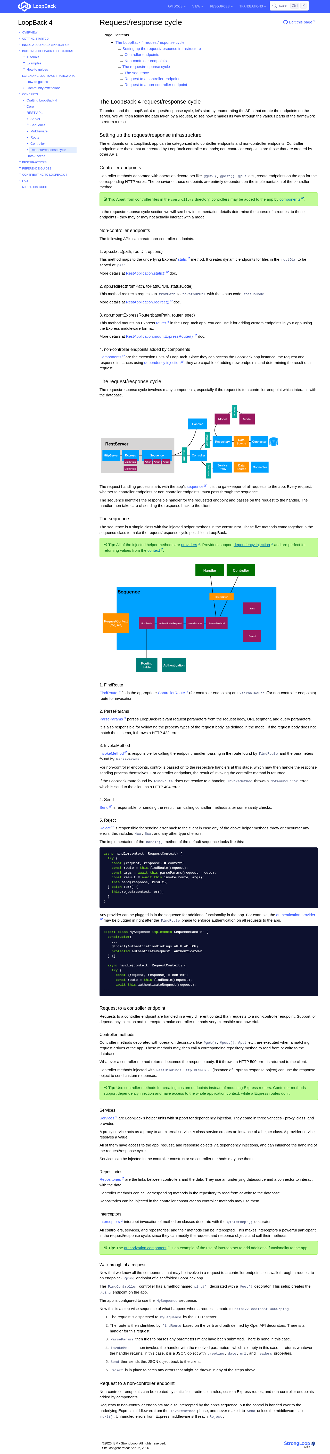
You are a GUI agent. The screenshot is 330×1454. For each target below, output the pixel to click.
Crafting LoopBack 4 (42, 100)
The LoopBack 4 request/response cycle (150, 42)
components (290, 199)
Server (35, 119)
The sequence (137, 73)
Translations (253, 6)
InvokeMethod (112, 753)
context (153, 550)
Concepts (30, 94)
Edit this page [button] (297, 22)
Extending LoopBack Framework (48, 75)
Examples (34, 63)
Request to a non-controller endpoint (156, 84)
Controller (37, 144)
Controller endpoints (142, 54)
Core (30, 106)
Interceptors (110, 1221)
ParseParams (111, 719)
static (182, 259)
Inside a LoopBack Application (46, 44)
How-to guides (37, 69)
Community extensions (44, 88)
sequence (195, 486)
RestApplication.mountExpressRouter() (160, 336)
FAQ (25, 180)
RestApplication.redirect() (147, 302)
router (161, 323)
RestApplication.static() (145, 273)
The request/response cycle (146, 66)
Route (34, 137)
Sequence (38, 125)
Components (110, 357)
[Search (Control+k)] (289, 6)
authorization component (145, 1248)
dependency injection (162, 362)
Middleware (38, 131)
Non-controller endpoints (146, 60)
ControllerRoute (171, 693)
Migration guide (35, 187)
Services (107, 1118)
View (197, 6)
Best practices (34, 162)
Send (104, 807)
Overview (29, 32)
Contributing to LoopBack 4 (44, 174)
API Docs (177, 6)
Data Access (36, 156)
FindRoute (108, 693)
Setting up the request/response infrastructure (161, 48)
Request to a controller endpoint (152, 78)
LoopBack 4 (35, 22)
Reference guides (36, 168)
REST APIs (35, 113)
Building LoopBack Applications (47, 51)
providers (189, 544)
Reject (105, 828)
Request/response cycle (48, 150)
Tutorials (33, 57)
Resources (221, 6)
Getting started (35, 38)
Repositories (110, 1179)
